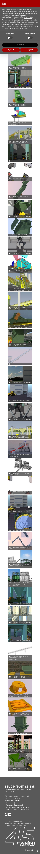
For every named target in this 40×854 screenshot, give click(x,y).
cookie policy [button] (28, 18)
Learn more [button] (20, 45)
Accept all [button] (29, 50)
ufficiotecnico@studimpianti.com (16, 803)
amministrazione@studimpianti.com (17, 809)
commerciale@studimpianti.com (16, 807)
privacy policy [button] (26, 11)
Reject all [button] (11, 50)
